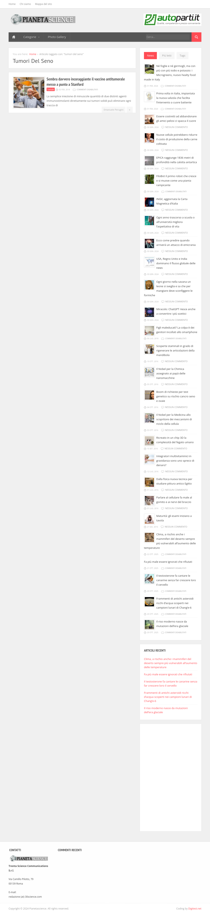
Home (12, 4)
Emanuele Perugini (113, 109)
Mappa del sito (43, 4)
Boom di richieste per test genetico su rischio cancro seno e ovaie (175, 396)
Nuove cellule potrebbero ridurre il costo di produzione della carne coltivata (176, 139)
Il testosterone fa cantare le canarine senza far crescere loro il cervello (176, 580)
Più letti (166, 55)
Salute (50, 89)
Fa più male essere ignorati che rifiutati (168, 562)
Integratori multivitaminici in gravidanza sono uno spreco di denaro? (175, 460)
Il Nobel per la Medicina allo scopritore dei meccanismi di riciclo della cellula (174, 419)
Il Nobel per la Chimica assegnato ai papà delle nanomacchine (170, 373)
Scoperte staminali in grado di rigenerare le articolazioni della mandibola (175, 350)
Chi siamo (25, 4)
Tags (182, 55)
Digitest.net (194, 908)
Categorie (31, 37)
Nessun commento (176, 127)
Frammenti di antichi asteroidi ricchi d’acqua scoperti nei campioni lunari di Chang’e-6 (174, 603)
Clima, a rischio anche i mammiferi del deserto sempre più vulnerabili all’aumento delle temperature (170, 663)
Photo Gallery (57, 37)
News (150, 55)
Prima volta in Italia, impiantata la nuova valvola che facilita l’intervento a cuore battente (175, 98)
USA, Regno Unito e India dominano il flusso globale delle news (175, 263)
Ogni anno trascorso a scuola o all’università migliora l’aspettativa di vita (175, 222)
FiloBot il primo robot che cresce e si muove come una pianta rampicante (176, 180)
